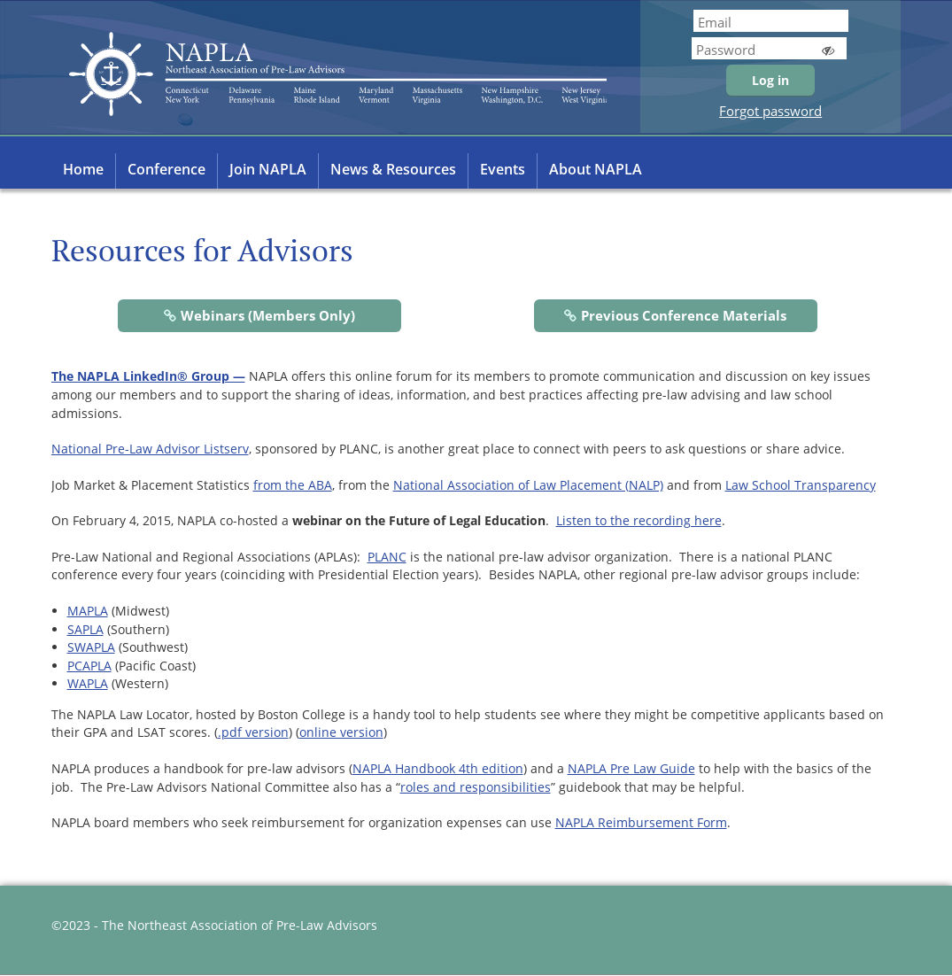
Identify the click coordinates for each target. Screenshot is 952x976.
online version (341, 732)
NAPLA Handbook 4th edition (437, 768)
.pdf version (253, 732)
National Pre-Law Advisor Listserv (150, 448)
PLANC (387, 556)
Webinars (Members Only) (268, 315)
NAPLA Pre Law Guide (631, 768)
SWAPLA (91, 647)
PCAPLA (89, 665)
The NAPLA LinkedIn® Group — (148, 376)
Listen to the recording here (639, 520)
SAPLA (85, 629)
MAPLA (87, 610)
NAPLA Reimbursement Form (641, 822)
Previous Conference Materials (683, 315)
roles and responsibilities (475, 786)
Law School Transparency (800, 484)
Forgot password (770, 111)
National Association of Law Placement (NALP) (528, 484)
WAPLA (87, 683)
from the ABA (292, 484)
